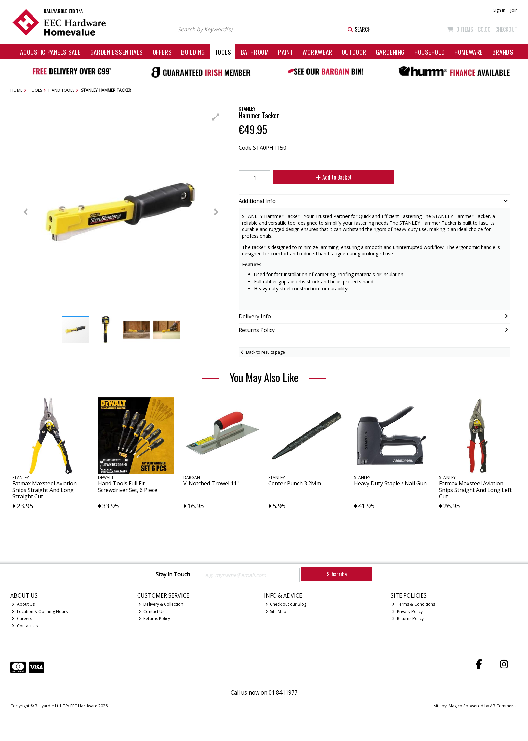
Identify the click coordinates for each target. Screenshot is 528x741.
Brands (502, 52)
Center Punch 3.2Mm (294, 483)
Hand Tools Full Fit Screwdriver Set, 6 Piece (127, 486)
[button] (215, 116)
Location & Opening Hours (40, 611)
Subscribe (337, 574)
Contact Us (25, 626)
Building (193, 52)
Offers (162, 52)
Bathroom (255, 52)
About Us (23, 604)
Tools (222, 52)
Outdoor (354, 52)
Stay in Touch (173, 574)
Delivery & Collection (160, 604)
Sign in (499, 10)
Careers (22, 619)
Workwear (317, 52)
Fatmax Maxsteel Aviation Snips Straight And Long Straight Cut (44, 490)
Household (429, 52)
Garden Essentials (116, 52)
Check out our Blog (286, 604)
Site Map (276, 611)
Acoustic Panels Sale (50, 52)
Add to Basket (332, 177)
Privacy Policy (407, 611)
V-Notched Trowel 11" (211, 483)
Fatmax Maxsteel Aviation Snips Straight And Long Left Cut (475, 490)
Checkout (506, 29)
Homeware (468, 52)
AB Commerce (504, 706)
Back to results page (265, 352)
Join (514, 10)
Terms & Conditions (413, 604)
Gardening (390, 52)
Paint (285, 52)
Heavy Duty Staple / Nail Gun (390, 483)
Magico (455, 706)
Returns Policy (154, 619)
